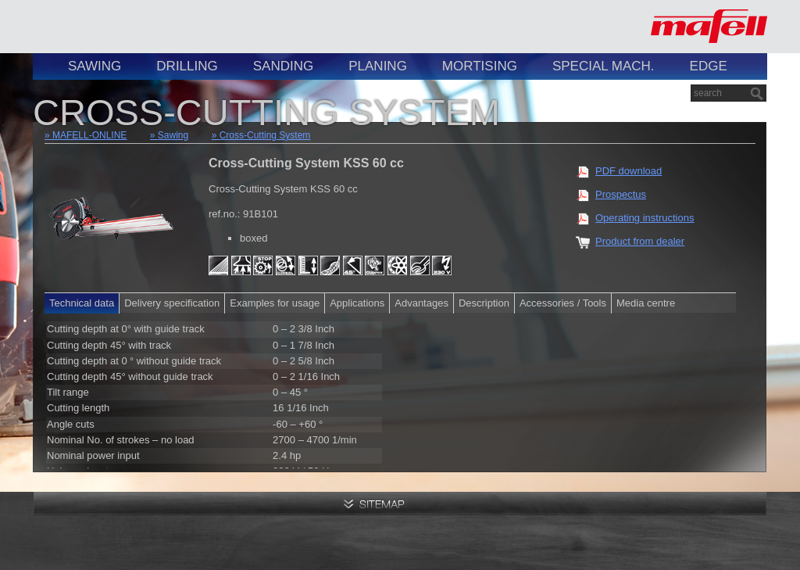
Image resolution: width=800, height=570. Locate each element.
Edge (708, 66)
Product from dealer (639, 241)
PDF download (628, 171)
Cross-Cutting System (265, 135)
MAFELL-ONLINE (89, 135)
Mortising (479, 66)
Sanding (283, 66)
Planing (377, 66)
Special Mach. (603, 66)
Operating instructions (644, 218)
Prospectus (620, 194)
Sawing (94, 66)
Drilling (186, 66)
